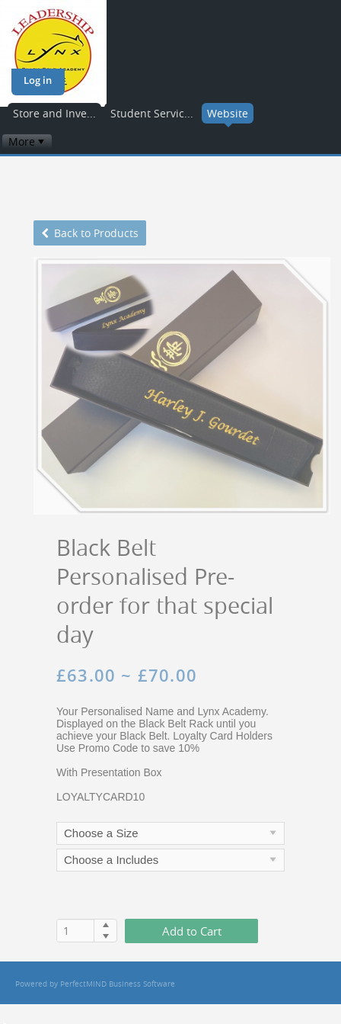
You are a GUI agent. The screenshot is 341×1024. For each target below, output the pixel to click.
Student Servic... (151, 113)
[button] (105, 925)
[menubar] (27, 141)
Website (227, 113)
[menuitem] (27, 141)
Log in (38, 80)
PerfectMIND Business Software (117, 984)
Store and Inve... (54, 113)
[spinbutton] (75, 931)
